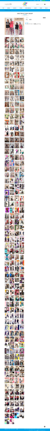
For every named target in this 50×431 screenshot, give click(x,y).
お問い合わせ (38, 0)
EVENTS (14, 8)
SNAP (41, 8)
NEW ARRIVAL (28, 8)
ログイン (31, 0)
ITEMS (21, 8)
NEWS (8, 8)
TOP (3, 8)
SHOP (35, 8)
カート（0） (34, 0)
